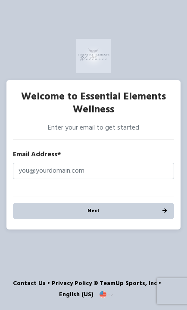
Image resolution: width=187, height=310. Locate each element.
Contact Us (29, 283)
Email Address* (37, 154)
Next (93, 211)
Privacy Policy (72, 283)
